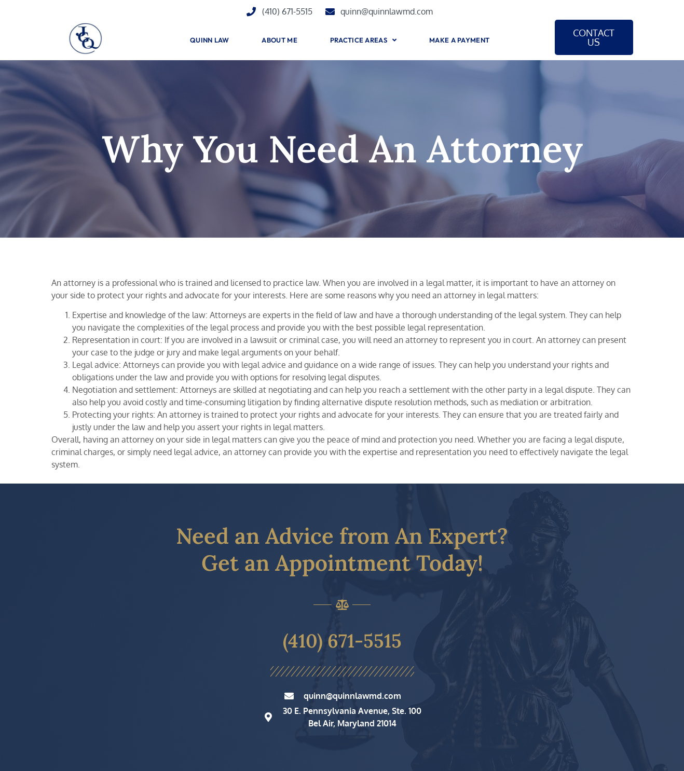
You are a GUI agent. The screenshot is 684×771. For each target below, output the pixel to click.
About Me (279, 40)
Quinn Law (209, 40)
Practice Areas (363, 40)
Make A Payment (459, 40)
